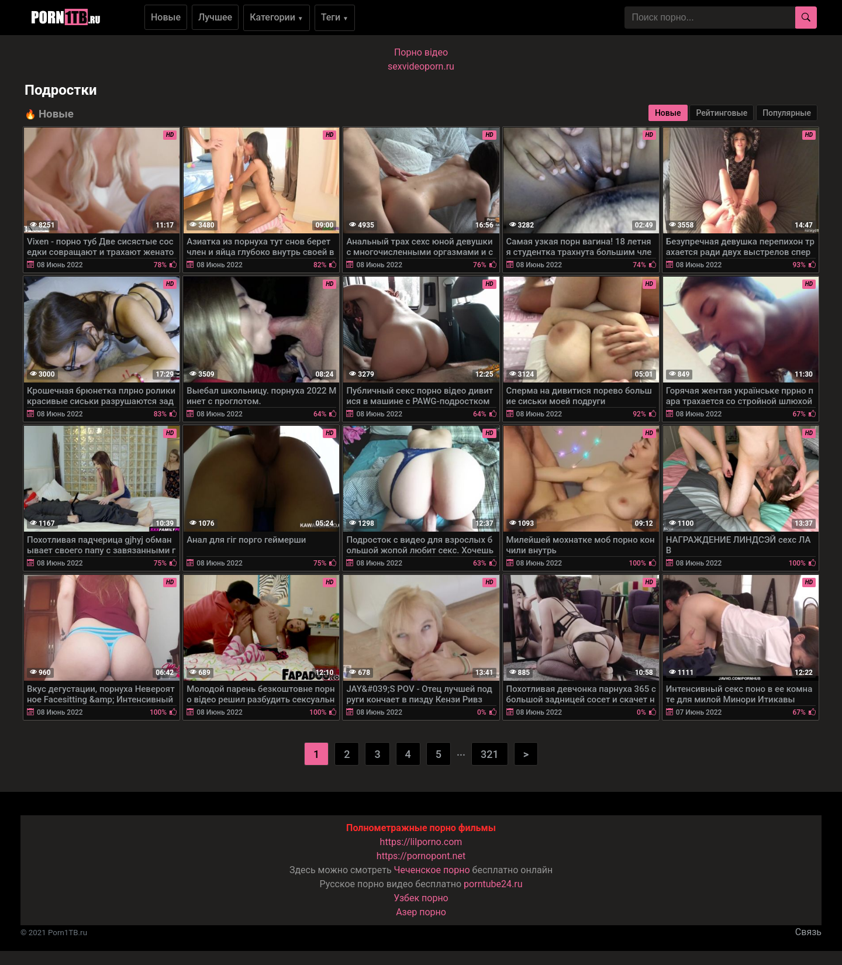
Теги (334, 17)
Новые (166, 17)
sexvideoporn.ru (421, 66)
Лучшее (215, 17)
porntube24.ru (493, 884)
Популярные (786, 113)
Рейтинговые (721, 113)
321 (490, 754)
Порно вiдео (421, 52)
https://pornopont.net (421, 855)
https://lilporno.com (421, 841)
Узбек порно (421, 898)
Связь (808, 932)
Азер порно (421, 912)
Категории (276, 17)
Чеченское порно (432, 870)
